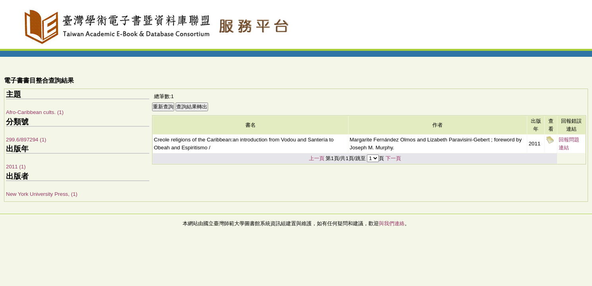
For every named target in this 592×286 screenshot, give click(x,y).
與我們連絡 (392, 223)
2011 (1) (16, 167)
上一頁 (316, 158)
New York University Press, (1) (41, 194)
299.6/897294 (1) (26, 140)
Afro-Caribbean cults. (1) (35, 112)
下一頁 (393, 158)
